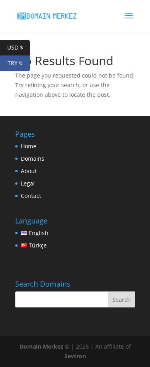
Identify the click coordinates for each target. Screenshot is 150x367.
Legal (28, 183)
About (29, 171)
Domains (32, 158)
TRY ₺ (19, 63)
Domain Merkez (41, 346)
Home (28, 146)
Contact (31, 195)
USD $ (18, 48)
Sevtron (75, 356)
